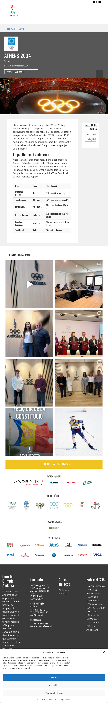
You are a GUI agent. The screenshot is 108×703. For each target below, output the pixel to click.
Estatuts (92, 611)
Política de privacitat (62, 699)
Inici (8, 28)
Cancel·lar (54, 685)
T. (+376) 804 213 (39, 623)
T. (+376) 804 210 (39, 612)
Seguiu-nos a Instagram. (54, 463)
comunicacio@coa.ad (41, 626)
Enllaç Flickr (89, 140)
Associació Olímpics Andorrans (93, 626)
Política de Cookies (44, 699)
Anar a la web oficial (15, 71)
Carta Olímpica (96, 585)
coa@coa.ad (36, 615)
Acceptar (54, 677)
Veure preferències (54, 693)
